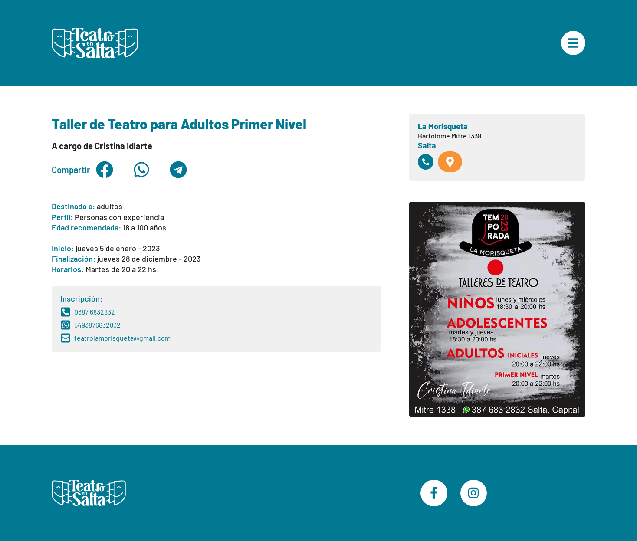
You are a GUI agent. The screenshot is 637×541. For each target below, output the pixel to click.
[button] (104, 169)
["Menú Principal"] (573, 43)
